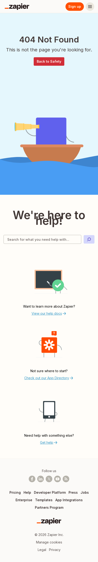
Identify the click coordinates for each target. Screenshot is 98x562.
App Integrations (69, 500)
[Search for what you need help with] (42, 239)
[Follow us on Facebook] (32, 479)
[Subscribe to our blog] (66, 479)
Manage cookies (49, 542)
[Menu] (90, 6)
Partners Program (49, 507)
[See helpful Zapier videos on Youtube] (57, 479)
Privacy (55, 550)
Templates (44, 500)
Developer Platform (50, 492)
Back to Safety (49, 61)
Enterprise (24, 500)
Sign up (74, 6)
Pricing (15, 492)
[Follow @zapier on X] (49, 479)
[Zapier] (17, 6)
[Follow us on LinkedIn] (40, 479)
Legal (42, 550)
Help (27, 492)
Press (73, 492)
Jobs (85, 492)
